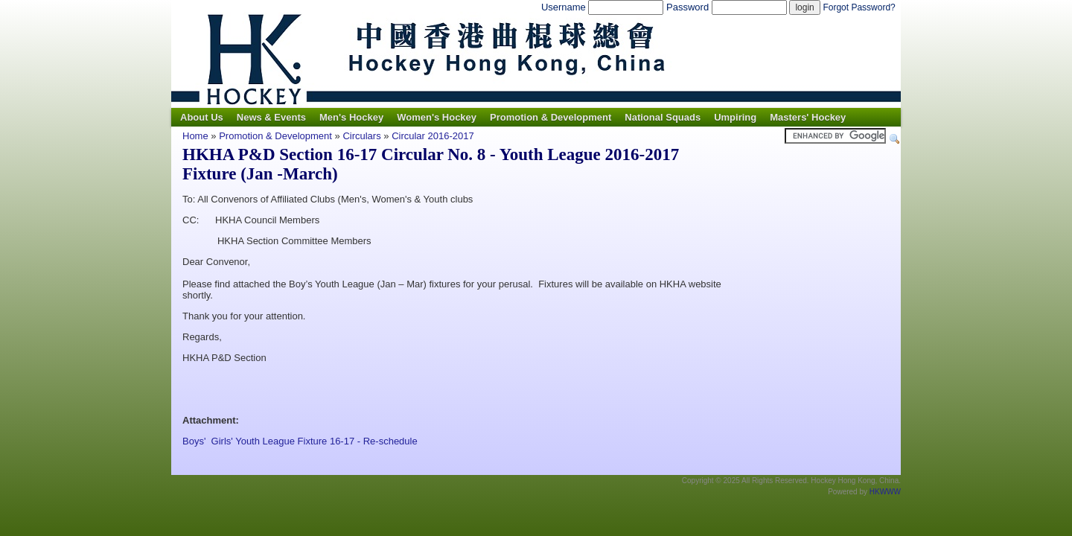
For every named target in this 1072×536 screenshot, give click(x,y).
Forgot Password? (859, 7)
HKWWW (885, 492)
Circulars (361, 135)
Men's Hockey (351, 117)
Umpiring (735, 117)
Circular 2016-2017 (433, 135)
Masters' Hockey (808, 117)
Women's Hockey (436, 117)
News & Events (271, 117)
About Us (201, 117)
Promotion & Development (550, 117)
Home (195, 135)
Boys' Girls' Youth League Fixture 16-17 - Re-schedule (300, 441)
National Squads (663, 117)
